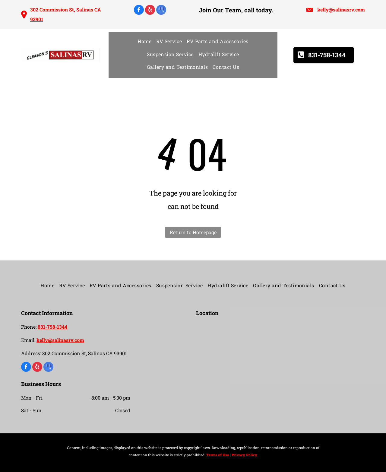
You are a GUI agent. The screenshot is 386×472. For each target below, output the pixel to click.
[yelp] (150, 10)
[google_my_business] (161, 10)
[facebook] (139, 10)
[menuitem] (144, 41)
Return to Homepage (193, 232)
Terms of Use (217, 454)
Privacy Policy (244, 454)
